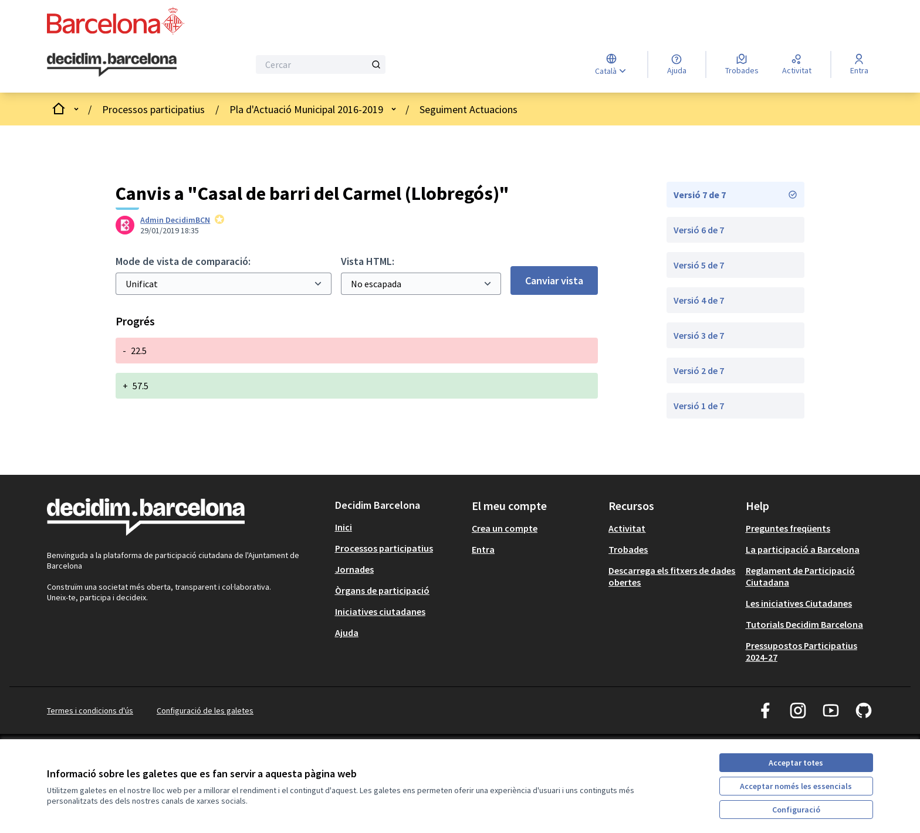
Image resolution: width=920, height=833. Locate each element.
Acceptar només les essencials (796, 786)
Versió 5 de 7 (699, 265)
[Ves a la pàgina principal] (112, 65)
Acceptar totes (796, 762)
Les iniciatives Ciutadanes (799, 603)
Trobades (628, 549)
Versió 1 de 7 (699, 406)
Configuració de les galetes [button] (205, 710)
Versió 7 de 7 (735, 194)
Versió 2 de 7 (699, 370)
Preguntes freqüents (788, 528)
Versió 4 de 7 (699, 300)
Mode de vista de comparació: (183, 261)
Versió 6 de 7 (699, 230)
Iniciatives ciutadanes (380, 611)
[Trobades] (742, 64)
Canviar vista (554, 280)
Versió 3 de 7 (699, 335)
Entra (483, 549)
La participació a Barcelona (803, 549)
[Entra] (859, 64)
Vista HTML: (367, 261)
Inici (343, 527)
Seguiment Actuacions (469, 109)
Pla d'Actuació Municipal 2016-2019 (306, 109)
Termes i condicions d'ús (90, 710)
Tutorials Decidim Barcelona (804, 624)
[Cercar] (320, 64)
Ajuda (346, 632)
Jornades (354, 569)
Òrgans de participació (382, 590)
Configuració (796, 809)
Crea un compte (504, 528)
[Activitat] (796, 64)
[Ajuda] (676, 64)
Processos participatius (153, 109)
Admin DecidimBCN (175, 220)
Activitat (626, 528)
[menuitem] (398, 527)
